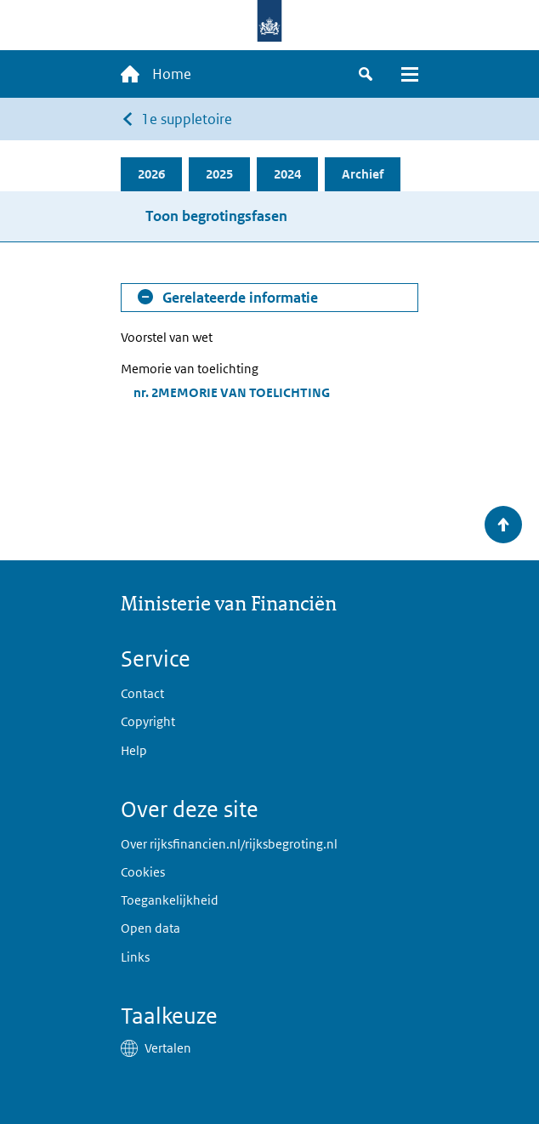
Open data (150, 928)
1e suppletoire (186, 119)
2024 (287, 174)
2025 (219, 174)
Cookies (143, 872)
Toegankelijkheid (169, 900)
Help (134, 750)
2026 (151, 174)
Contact (142, 693)
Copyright (148, 721)
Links (135, 957)
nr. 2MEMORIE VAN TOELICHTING (231, 392)
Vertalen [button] (168, 1048)
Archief (362, 174)
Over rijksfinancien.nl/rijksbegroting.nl (229, 844)
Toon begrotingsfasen (216, 216)
